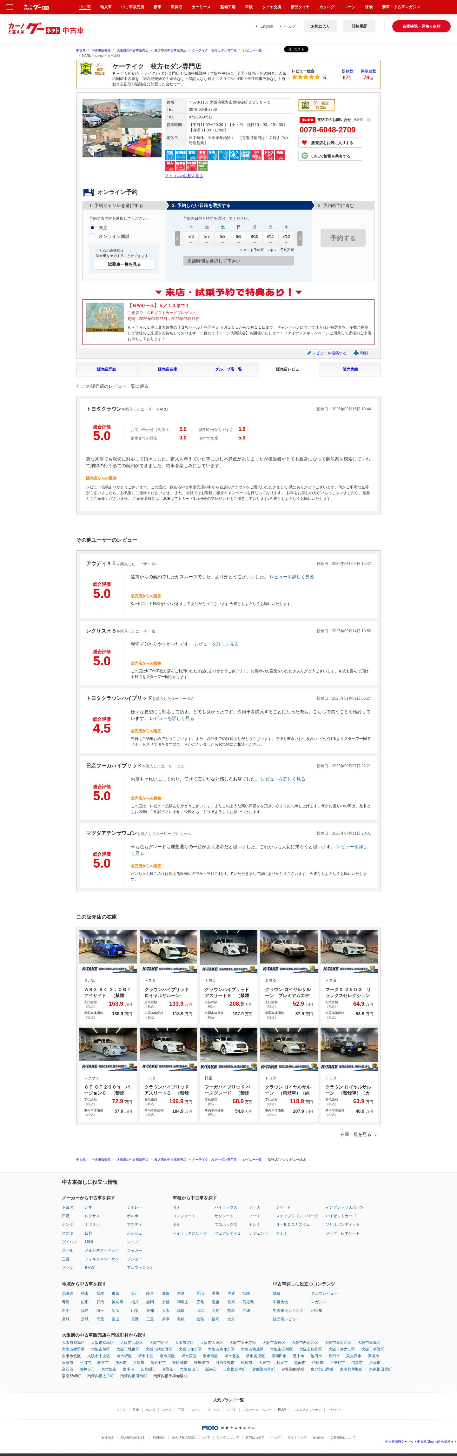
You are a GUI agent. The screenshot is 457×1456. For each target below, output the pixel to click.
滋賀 (165, 1293)
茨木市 (121, 1362)
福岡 (215, 1319)
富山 (115, 1319)
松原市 (246, 1362)
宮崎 (246, 1293)
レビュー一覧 (252, 50)
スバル (67, 1250)
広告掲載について (343, 1437)
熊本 (231, 1310)
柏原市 (317, 1362)
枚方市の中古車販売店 (170, 50)
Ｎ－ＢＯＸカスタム (293, 1224)
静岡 (150, 1302)
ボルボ (132, 1216)
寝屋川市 (201, 1362)
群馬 (100, 1302)
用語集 (316, 1310)
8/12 (286, 238)
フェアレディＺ (228, 1233)
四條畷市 (148, 1369)
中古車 (81, 50)
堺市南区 (210, 1356)
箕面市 (300, 1362)
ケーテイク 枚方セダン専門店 (214, 50)
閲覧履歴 (359, 26)
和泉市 (282, 1362)
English (267, 26)
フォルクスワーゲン (102, 1259)
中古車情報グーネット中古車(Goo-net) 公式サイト (421, 1441)
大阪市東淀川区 (338, 1342)
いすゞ (90, 1207)
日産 (66, 1216)
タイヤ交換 (271, 7)
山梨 (135, 1310)
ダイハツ (69, 1242)
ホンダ (67, 1224)
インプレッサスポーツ (345, 1207)
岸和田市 (279, 1356)
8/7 (207, 238)
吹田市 (334, 1356)
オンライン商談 (114, 236)
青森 (66, 1302)
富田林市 (180, 1362)
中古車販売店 (101, 50)
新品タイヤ (300, 7)
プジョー (134, 1259)
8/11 (270, 238)
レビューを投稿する (329, 353)
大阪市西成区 (252, 1349)
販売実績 (350, 369)
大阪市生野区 (73, 1349)
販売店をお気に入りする (332, 143)
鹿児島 (248, 1302)
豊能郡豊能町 (263, 1369)
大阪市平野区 (372, 1349)
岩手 (66, 1310)
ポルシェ (134, 1233)
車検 (249, 7)
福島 (85, 1310)
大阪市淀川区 (281, 1349)
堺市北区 (232, 1356)
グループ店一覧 (228, 369)
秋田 (85, 1293)
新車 (157, 7)
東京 (115, 1293)
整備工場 (227, 7)
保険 (369, 7)
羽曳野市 (337, 1362)
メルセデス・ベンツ (102, 1250)
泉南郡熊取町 (351, 1369)
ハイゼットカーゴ (341, 1216)
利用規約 (159, 1437)
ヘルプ (290, 26)
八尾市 (138, 1362)
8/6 (191, 238)
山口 (200, 1310)
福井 (135, 1302)
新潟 (115, 1310)
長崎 (231, 1302)
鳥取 (181, 1310)
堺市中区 (145, 1356)
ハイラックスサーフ (190, 1233)
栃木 (100, 1293)
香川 (215, 1293)
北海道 (67, 1293)
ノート (255, 1216)
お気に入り (320, 26)
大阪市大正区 (211, 1342)
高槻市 (373, 1356)
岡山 (200, 1293)
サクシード (224, 1216)
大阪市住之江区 (341, 1349)
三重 (150, 1319)
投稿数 (347, 71)
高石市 (67, 1369)
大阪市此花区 (131, 1342)
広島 (200, 1302)
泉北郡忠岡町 (322, 1369)
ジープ (132, 1242)
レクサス (92, 1216)
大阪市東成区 (369, 1342)
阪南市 (211, 1369)
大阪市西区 (159, 1342)
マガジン (318, 1302)
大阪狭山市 (189, 1369)
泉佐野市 (158, 1362)
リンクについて (228, 1437)
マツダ (67, 1267)
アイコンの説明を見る (184, 176)
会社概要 (107, 1437)
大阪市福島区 (102, 1342)
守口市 (85, 1362)
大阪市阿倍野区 (159, 1349)
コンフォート (184, 1216)
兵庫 (165, 1319)
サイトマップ (297, 1437)
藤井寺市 (87, 1369)
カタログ (326, 7)
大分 (231, 1319)
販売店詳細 (106, 369)
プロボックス (226, 1224)
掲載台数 (368, 71)
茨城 (85, 1319)
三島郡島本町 (234, 1369)
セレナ (255, 1224)
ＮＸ (176, 1207)
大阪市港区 (184, 1342)
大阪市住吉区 (190, 1349)
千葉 (100, 1319)
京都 (165, 1302)
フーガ (255, 1207)
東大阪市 (108, 1369)
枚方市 (103, 1362)
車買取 (176, 7)
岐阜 (150, 1293)
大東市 (264, 1362)
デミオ (281, 1233)
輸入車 (106, 7)
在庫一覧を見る (355, 1134)
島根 (181, 1319)
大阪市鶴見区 (310, 1349)
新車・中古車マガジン (401, 7)
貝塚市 (67, 1362)
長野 (135, 1319)
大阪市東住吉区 (221, 1349)
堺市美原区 (255, 1356)
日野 (88, 1233)
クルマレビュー (324, 1293)
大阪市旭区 (100, 1349)
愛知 (150, 1310)
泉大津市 (353, 1356)
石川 (135, 1293)
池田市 (316, 1356)
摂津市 (375, 1362)
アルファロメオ (140, 1267)
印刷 (364, 353)
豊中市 (298, 1356)
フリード (283, 1207)
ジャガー (134, 1250)
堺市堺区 (124, 1356)
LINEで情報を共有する (330, 156)
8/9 (239, 238)
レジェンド (258, 1233)
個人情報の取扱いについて (191, 1437)
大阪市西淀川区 (305, 1342)
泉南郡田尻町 (380, 1369)
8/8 (223, 238)
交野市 (168, 1369)
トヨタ (67, 1207)
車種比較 (280, 1302)
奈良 (181, 1293)
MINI (89, 1242)
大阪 (165, 1310)
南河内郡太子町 (100, 1376)
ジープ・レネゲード (343, 1233)
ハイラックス (226, 1207)
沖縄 (246, 1310)
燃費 (277, 1293)
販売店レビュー (289, 369)
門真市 (357, 1362)
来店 (103, 228)
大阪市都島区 (73, 1342)
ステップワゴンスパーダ (297, 1216)
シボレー (134, 1207)
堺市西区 (188, 1356)
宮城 (66, 1319)
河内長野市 (225, 1362)
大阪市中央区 (98, 1356)
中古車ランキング (288, 1310)
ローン (349, 7)
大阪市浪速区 (273, 1342)
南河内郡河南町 (133, 1376)
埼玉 (100, 1310)
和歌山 (183, 1302)
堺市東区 (167, 1356)
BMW (89, 1267)
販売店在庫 (167, 369)
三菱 (66, 1259)
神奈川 (117, 1302)
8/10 (254, 238)
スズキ (67, 1233)
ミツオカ (92, 1224)
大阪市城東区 (127, 1349)
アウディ (134, 1224)
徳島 (200, 1319)
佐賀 (231, 1293)
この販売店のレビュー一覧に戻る (115, 386)
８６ (176, 1224)
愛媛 (215, 1302)
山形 (85, 1302)
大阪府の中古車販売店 (133, 50)
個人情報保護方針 (133, 1437)
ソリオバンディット (343, 1224)
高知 (215, 1310)
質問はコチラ (255, 1437)
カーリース (201, 7)
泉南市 (128, 1369)
